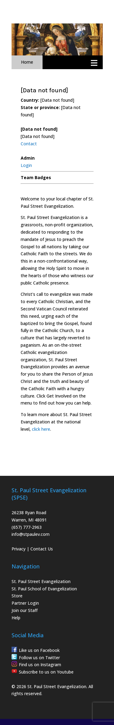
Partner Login (25, 603)
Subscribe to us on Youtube (46, 672)
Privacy (19, 549)
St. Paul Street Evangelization (41, 581)
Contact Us (41, 549)
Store (17, 596)
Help (16, 618)
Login (26, 165)
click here (41, 429)
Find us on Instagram (40, 664)
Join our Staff (25, 610)
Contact (29, 144)
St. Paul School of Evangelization (44, 589)
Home (27, 62)
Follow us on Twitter (39, 657)
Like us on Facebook (39, 650)
